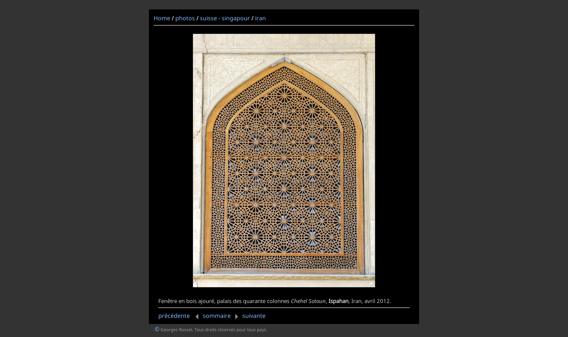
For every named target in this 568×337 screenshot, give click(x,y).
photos (185, 18)
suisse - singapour (225, 18)
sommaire (217, 316)
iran (260, 18)
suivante (249, 316)
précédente (179, 316)
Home (162, 18)
